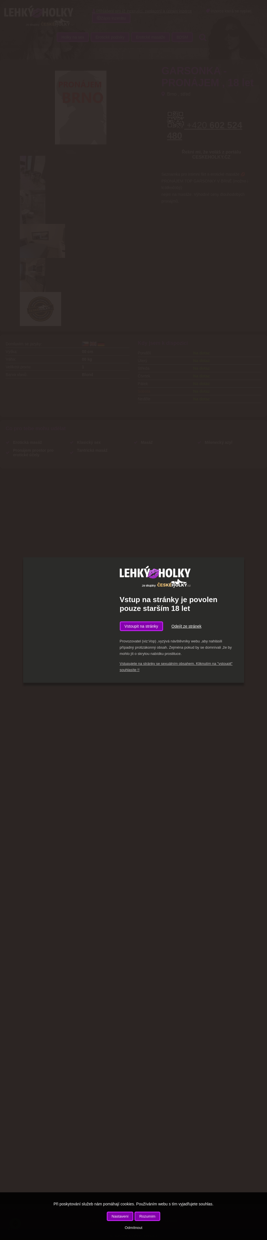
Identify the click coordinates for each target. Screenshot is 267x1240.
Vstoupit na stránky (141, 626)
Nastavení (120, 1216)
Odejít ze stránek (187, 626)
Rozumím (147, 1216)
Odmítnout (133, 1228)
